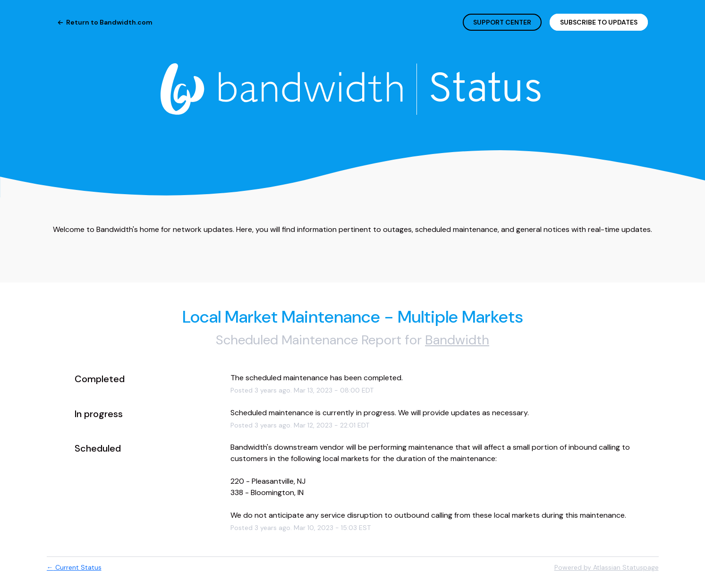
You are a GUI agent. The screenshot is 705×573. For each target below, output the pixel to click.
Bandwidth (457, 340)
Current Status (74, 567)
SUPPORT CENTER (502, 22)
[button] (599, 22)
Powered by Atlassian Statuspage (606, 567)
